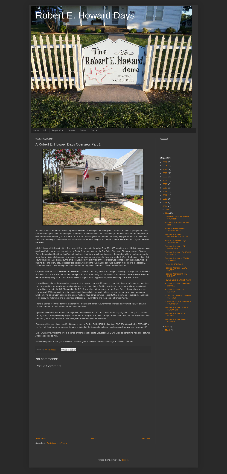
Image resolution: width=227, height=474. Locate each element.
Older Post (145, 439)
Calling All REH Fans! (174, 264)
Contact (95, 130)
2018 (165, 192)
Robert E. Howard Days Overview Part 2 (175, 229)
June (167, 210)
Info (45, 130)
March (168, 330)
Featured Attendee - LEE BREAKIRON (175, 247)
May (167, 213)
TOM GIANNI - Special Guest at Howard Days (178, 302)
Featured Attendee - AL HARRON (174, 291)
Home (36, 130)
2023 (165, 173)
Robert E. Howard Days (85, 15)
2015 (165, 203)
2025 (165, 166)
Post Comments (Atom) (57, 443)
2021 (165, 180)
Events (83, 130)
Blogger (125, 460)
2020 (165, 184)
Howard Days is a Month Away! (178, 280)
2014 (165, 206)
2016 (165, 199)
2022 (165, 177)
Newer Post (41, 439)
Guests (71, 130)
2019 (165, 188)
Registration (58, 130)
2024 (165, 169)
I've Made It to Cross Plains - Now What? (177, 217)
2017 (165, 195)
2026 (165, 162)
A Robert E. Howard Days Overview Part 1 (175, 241)
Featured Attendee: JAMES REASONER (176, 308)
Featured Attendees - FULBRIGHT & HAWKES (176, 235)
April (167, 326)
